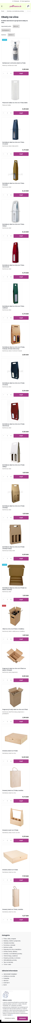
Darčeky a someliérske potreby (15, 11)
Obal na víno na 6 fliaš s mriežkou (13, 629)
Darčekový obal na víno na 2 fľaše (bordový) (13, 425)
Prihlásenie (16, 1)
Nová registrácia (26, 1)
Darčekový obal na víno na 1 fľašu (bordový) (13, 266)
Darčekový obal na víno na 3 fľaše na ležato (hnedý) (14, 588)
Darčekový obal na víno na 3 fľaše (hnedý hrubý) (13, 547)
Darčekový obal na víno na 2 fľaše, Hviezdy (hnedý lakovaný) (13, 348)
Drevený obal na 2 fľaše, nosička (12, 790)
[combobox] (16, 26)
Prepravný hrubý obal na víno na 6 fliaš (15, 709)
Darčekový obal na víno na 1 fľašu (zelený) (13, 307)
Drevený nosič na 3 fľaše (10, 830)
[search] (28, 6)
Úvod (2, 11)
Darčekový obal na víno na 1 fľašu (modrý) (13, 143)
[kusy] (7, 73)
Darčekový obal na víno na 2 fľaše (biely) (13, 465)
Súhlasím (22, 1018)
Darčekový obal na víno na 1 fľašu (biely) (13, 225)
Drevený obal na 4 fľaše (10, 870)
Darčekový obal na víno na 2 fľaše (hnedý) (13, 506)
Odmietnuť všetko (10, 1018)
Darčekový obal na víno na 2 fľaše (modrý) (13, 384)
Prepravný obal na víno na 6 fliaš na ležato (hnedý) (14, 669)
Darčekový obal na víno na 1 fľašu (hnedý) (13, 184)
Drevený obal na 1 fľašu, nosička (12, 909)
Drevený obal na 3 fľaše (10, 751)
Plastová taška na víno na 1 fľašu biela (14, 103)
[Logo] (15, 6)
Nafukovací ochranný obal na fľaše (13, 63)
